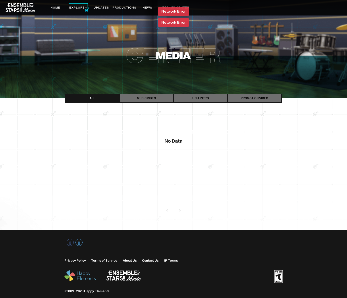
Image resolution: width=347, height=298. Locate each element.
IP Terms (171, 260)
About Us (130, 260)
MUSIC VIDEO (146, 98)
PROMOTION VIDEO (254, 98)
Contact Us (150, 260)
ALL (92, 98)
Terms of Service (104, 260)
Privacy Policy (75, 260)
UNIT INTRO (200, 98)
